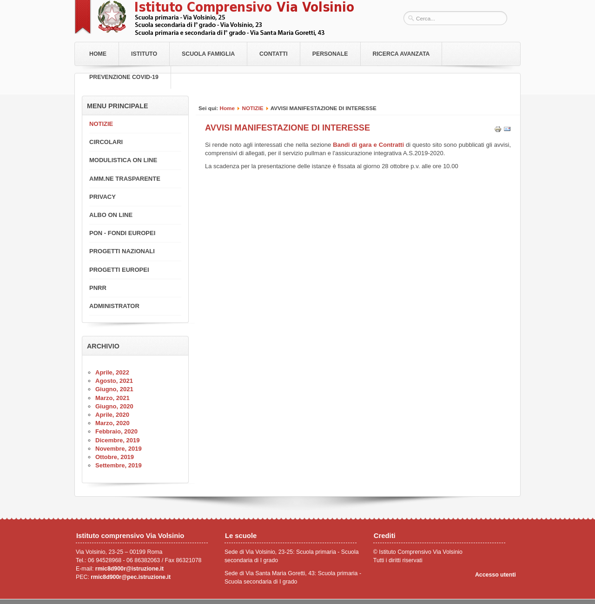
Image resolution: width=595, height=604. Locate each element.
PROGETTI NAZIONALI (122, 251)
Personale (330, 54)
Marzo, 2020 (112, 423)
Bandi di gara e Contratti (369, 144)
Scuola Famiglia (208, 54)
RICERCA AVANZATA (401, 54)
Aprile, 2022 (112, 372)
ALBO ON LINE (110, 214)
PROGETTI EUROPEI (119, 269)
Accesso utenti (495, 574)
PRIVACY (102, 196)
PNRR (97, 287)
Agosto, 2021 (114, 380)
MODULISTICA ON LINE (123, 160)
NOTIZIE (252, 108)
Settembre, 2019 (118, 465)
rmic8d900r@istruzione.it (129, 568)
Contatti (273, 54)
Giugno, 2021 (114, 389)
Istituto (144, 54)
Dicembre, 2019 (117, 440)
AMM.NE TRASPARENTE (124, 178)
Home (97, 54)
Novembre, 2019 (118, 448)
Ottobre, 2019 (114, 456)
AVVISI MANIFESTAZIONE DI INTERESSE (287, 127)
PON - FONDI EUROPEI (122, 233)
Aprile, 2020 (112, 414)
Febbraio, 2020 (116, 431)
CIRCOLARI (106, 141)
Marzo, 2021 (112, 397)
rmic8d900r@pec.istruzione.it (131, 577)
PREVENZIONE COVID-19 (124, 77)
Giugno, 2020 (114, 406)
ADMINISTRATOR (114, 305)
